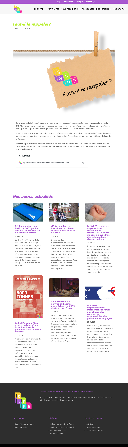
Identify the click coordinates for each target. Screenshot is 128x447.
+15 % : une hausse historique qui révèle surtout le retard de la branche (63, 229)
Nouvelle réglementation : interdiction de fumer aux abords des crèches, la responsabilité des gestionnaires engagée (99, 312)
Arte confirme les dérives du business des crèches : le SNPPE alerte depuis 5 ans (63, 305)
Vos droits (119, 9)
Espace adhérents (65, 2)
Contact (88, 2)
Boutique (79, 2)
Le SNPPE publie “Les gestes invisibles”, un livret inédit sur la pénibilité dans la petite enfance (28, 327)
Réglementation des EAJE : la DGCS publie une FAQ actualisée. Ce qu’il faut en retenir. (27, 229)
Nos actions (102, 9)
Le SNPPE (38, 9)
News (27, 29)
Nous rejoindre (69, 9)
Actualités (53, 9)
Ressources (88, 9)
